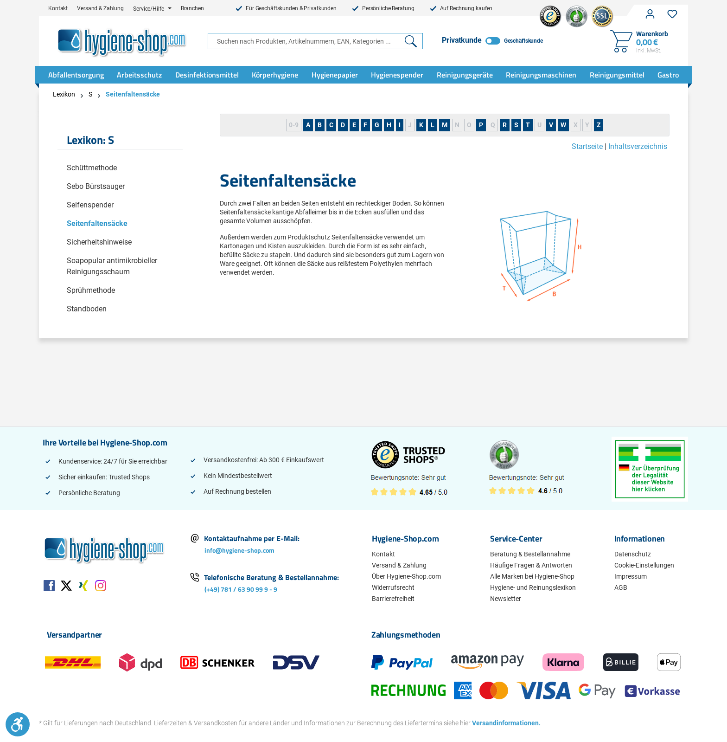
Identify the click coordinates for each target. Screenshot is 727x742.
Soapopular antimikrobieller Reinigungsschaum (112, 266)
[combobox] (304, 41)
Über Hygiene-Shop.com (406, 576)
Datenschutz (632, 554)
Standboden (87, 308)
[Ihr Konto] (650, 14)
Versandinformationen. (503, 723)
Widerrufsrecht (393, 587)
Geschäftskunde (523, 41)
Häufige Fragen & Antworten (531, 565)
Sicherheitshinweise (99, 242)
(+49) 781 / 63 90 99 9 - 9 (240, 589)
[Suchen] (411, 41)
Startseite (587, 146)
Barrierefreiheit (393, 598)
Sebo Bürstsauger (96, 186)
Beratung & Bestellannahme (530, 554)
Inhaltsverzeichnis (637, 146)
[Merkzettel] (672, 14)
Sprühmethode (91, 290)
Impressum (630, 576)
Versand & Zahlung (100, 8)
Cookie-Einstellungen (644, 565)
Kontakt (58, 8)
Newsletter (505, 598)
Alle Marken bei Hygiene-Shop (532, 576)
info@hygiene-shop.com (239, 550)
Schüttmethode (92, 167)
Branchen (192, 8)
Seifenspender (90, 204)
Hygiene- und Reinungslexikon (533, 587)
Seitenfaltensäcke (97, 223)
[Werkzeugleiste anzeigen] (18, 724)
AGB (620, 587)
